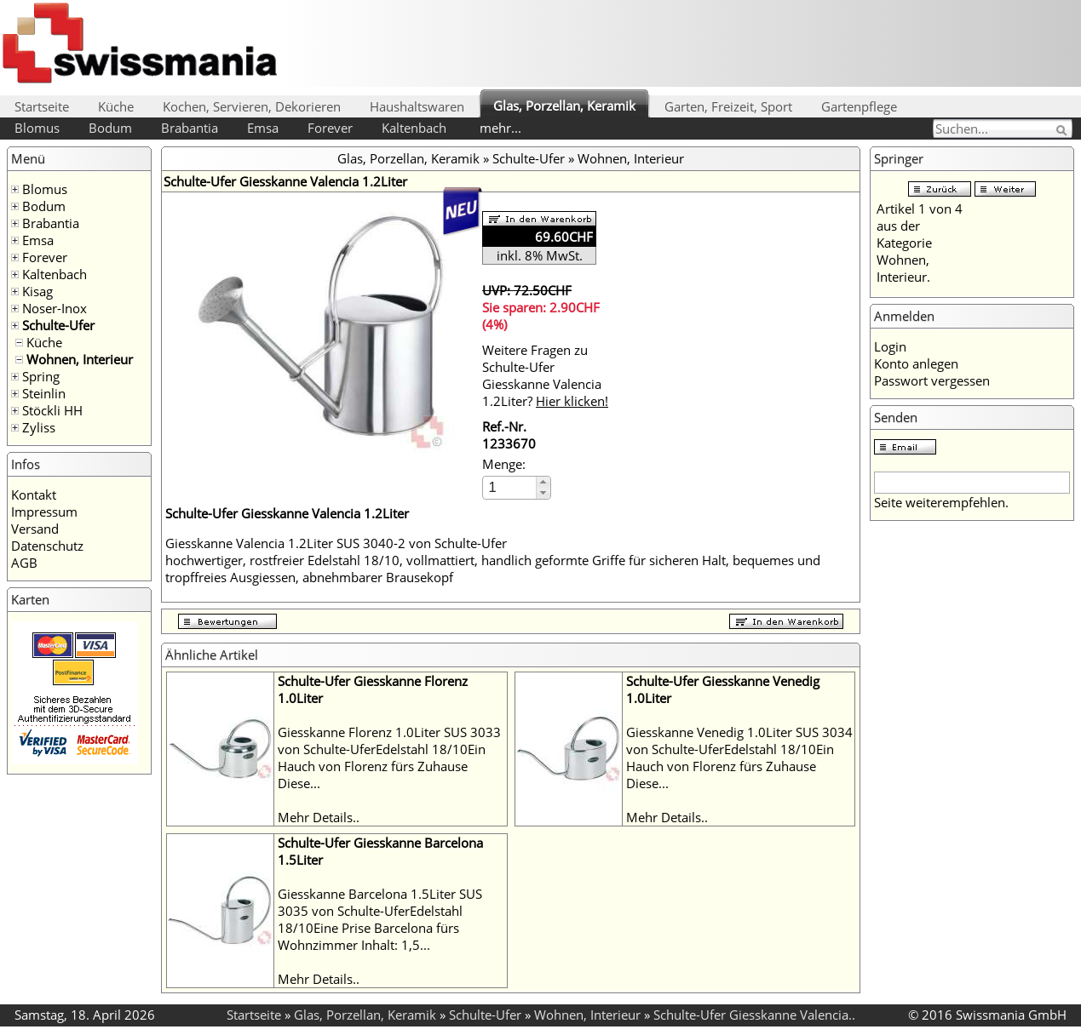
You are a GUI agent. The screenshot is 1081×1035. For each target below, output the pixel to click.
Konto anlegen (916, 363)
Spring (41, 376)
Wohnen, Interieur (79, 359)
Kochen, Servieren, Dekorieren (252, 106)
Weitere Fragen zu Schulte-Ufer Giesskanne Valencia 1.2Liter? (545, 375)
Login (890, 346)
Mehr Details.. (318, 817)
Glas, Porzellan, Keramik (564, 105)
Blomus (37, 127)
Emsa (263, 127)
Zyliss (38, 427)
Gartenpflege (859, 106)
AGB (24, 562)
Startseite (41, 106)
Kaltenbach (414, 127)
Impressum (44, 511)
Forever (330, 127)
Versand (35, 528)
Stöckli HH (52, 410)
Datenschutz (47, 545)
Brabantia (189, 127)
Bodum (110, 127)
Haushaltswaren (417, 106)
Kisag (37, 291)
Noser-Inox (54, 308)
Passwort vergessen (932, 380)
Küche (116, 106)
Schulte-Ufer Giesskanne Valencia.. (754, 1014)
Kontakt (33, 494)
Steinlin (44, 393)
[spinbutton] (510, 487)
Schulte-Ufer (58, 325)
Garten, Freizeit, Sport (728, 106)
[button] (543, 482)
